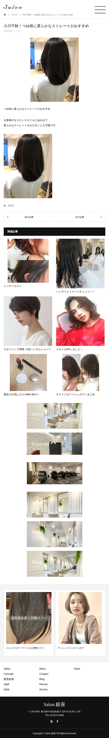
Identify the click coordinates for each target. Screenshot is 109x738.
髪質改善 (9, 679)
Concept (8, 673)
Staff (6, 684)
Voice (77, 668)
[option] (29, 623)
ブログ (18, 31)
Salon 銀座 (55, 704)
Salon (7, 668)
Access (43, 689)
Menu (42, 668)
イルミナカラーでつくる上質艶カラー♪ (25, 648)
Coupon (43, 673)
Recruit (43, 684)
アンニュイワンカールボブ (71, 648)
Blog (42, 679)
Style (6, 689)
